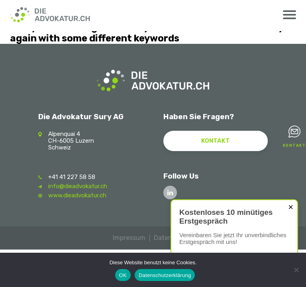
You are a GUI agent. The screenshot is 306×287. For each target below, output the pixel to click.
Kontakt (294, 145)
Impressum (129, 238)
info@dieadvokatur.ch (77, 186)
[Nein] (296, 270)
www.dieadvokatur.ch (77, 195)
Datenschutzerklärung (165, 275)
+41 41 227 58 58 (71, 177)
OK (123, 275)
